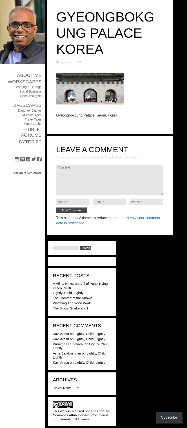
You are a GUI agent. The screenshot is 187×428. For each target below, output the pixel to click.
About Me (29, 75)
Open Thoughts (31, 96)
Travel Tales (33, 119)
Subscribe (169, 417)
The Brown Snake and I (70, 308)
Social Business (30, 91)
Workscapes (25, 81)
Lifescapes (27, 105)
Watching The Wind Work (72, 303)
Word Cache (33, 123)
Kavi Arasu (61, 334)
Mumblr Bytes (32, 115)
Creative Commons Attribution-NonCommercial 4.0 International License (81, 415)
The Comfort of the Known (72, 298)
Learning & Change (28, 87)
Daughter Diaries (30, 110)
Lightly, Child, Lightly (68, 293)
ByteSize (30, 141)
